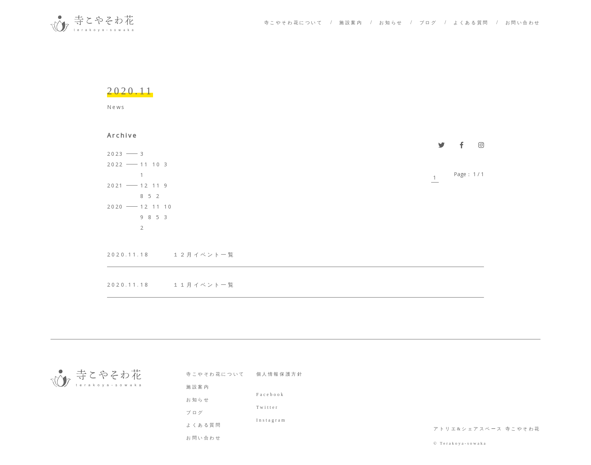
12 (144, 185)
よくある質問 (470, 22)
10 (156, 164)
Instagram (271, 420)
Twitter (267, 407)
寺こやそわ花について (293, 22)
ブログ (428, 22)
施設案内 (351, 22)
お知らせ (391, 22)
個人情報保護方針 (279, 374)
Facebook (270, 394)
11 (144, 164)
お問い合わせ (522, 22)
